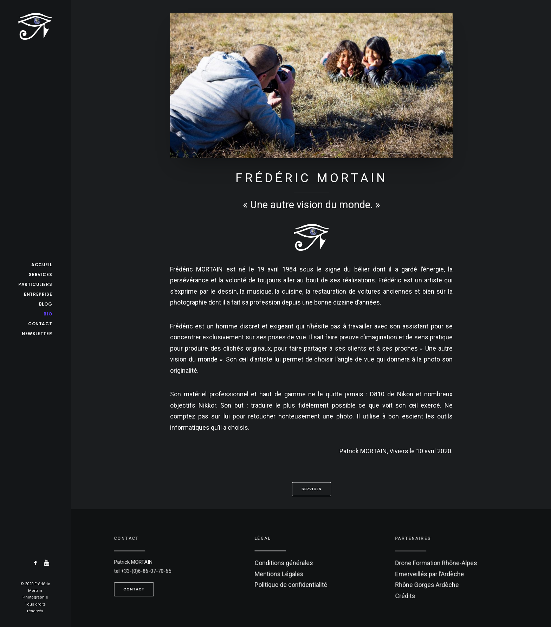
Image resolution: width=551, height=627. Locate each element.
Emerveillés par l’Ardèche (432, 573)
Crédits (410, 592)
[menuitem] (35, 563)
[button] (35, 563)
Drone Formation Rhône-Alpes (438, 563)
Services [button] (312, 489)
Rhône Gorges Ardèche (429, 583)
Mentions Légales (282, 572)
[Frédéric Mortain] (35, 26)
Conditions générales (286, 562)
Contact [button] (137, 586)
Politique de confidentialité (293, 582)
